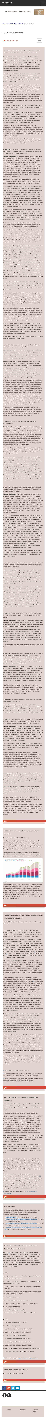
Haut (5, 821)
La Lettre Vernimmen (15, 24)
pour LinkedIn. (34, 1358)
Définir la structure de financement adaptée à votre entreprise (21, 1219)
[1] (3, 1070)
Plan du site (23, 1409)
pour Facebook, (23, 1358)
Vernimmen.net (7, 3)
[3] (33, 981)
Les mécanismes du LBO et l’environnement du (22, 1223)
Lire (3, 24)
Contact (9, 1409)
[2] (3, 1073)
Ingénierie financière (11, 1217)
